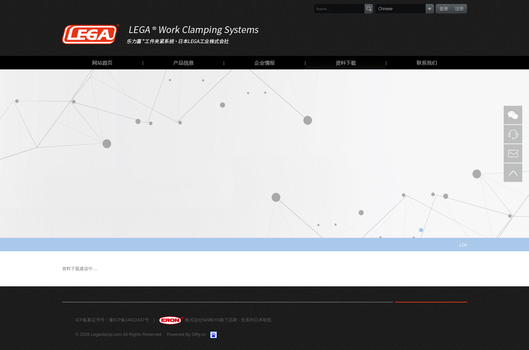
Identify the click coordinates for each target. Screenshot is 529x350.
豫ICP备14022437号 (129, 319)
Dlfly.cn (199, 334)
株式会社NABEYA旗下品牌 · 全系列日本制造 (215, 319)
